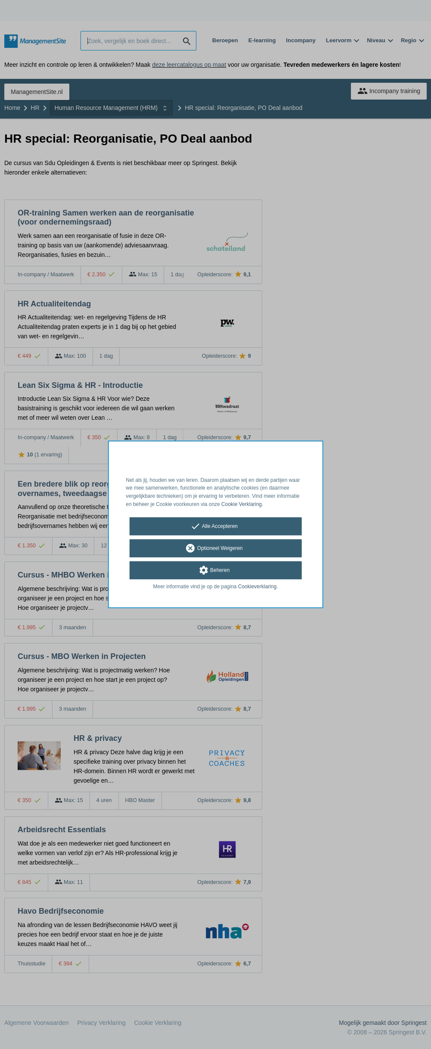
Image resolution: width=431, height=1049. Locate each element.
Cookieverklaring (257, 587)
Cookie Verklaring (241, 504)
